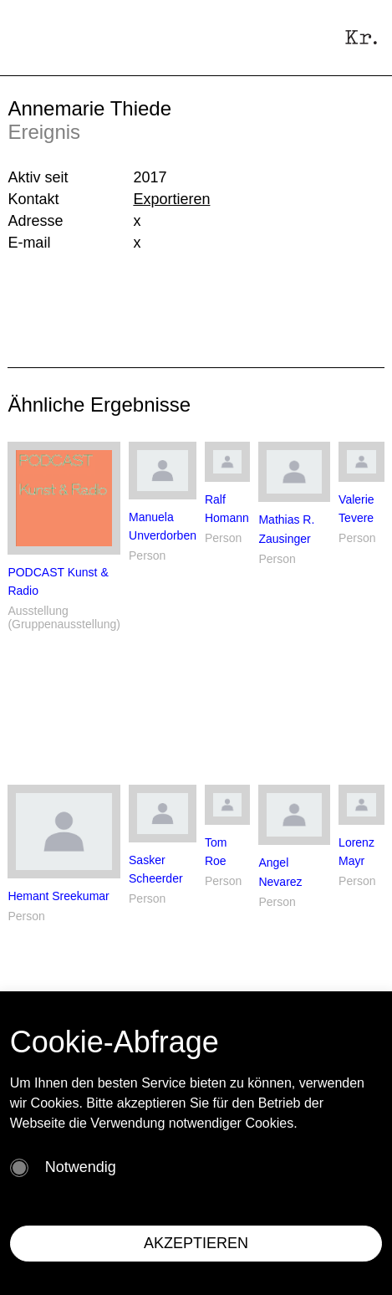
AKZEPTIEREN (196, 1243)
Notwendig (80, 1167)
